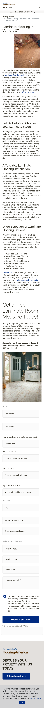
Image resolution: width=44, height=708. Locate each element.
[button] (21, 444)
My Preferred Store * (12, 486)
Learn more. (35, 698)
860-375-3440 (7, 8)
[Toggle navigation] (39, 8)
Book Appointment (16, 676)
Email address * (9, 468)
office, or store (27, 92)
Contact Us (7, 273)
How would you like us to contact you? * (20, 437)
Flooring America (8, 17)
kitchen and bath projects (26, 280)
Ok (22, 702)
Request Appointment (21, 619)
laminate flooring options (16, 75)
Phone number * (10, 451)
